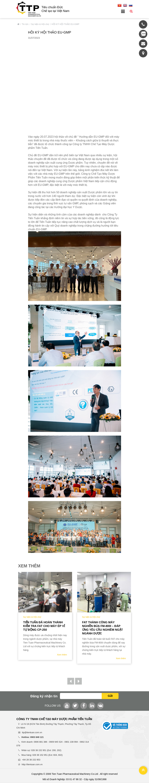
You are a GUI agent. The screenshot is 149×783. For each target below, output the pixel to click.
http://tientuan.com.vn (32, 764)
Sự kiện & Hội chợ (40, 24)
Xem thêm (62, 654)
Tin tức (25, 24)
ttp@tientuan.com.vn (32, 732)
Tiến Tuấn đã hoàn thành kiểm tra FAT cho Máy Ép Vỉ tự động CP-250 (44, 626)
